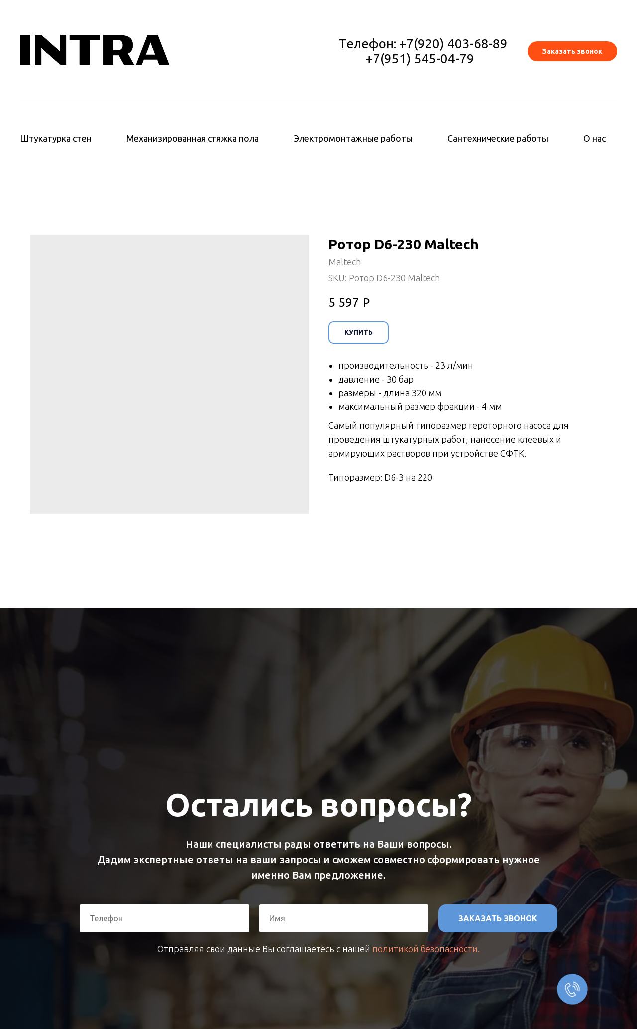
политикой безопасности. (426, 949)
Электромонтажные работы (353, 138)
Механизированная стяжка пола (192, 138)
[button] (572, 51)
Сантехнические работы (497, 138)
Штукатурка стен (56, 138)
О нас (594, 138)
